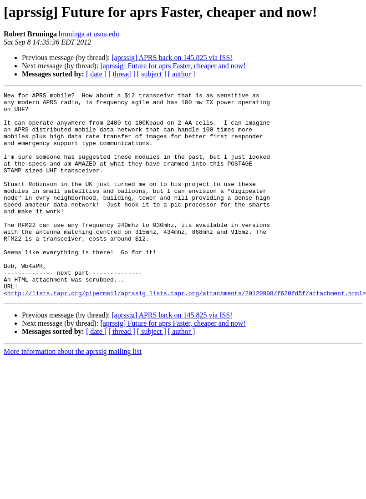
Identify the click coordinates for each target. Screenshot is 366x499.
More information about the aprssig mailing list (73, 392)
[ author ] (181, 74)
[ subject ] (151, 74)
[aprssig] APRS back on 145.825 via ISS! (172, 57)
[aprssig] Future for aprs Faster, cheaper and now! (172, 66)
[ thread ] (121, 74)
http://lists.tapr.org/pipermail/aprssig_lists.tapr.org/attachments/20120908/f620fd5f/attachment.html (184, 334)
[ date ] (96, 74)
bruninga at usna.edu (89, 34)
